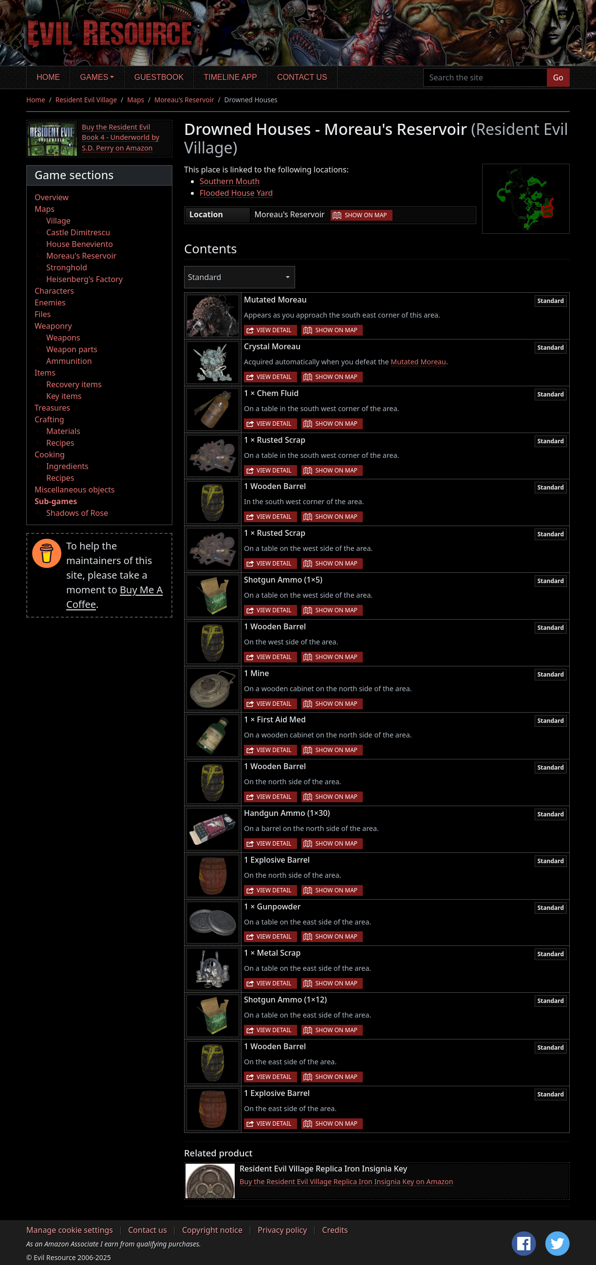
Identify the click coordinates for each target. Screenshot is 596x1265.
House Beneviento (79, 244)
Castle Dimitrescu (78, 232)
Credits (335, 1230)
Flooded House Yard (236, 193)
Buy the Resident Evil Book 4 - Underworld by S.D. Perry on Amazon (120, 137)
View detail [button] (274, 330)
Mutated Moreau (418, 361)
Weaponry (53, 326)
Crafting (49, 419)
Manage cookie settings (69, 1230)
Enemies (50, 302)
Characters (54, 290)
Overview (52, 197)
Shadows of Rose (77, 513)
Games (94, 77)
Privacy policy (282, 1230)
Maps (135, 99)
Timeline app (230, 77)
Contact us (302, 77)
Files (43, 314)
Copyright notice (212, 1230)
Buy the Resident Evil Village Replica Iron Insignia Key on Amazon (346, 1181)
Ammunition (69, 361)
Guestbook (159, 77)
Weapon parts (71, 349)
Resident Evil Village (86, 99)
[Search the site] (485, 77)
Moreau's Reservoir (184, 99)
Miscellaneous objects (74, 489)
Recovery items (74, 384)
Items (45, 372)
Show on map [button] (366, 215)
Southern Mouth (230, 181)
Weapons (63, 337)
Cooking (50, 454)
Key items (63, 396)
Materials (63, 431)
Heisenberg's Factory (84, 279)
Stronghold (66, 267)
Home (48, 77)
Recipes (60, 442)
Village (58, 220)
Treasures (52, 407)
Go (558, 77)
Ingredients (67, 466)
